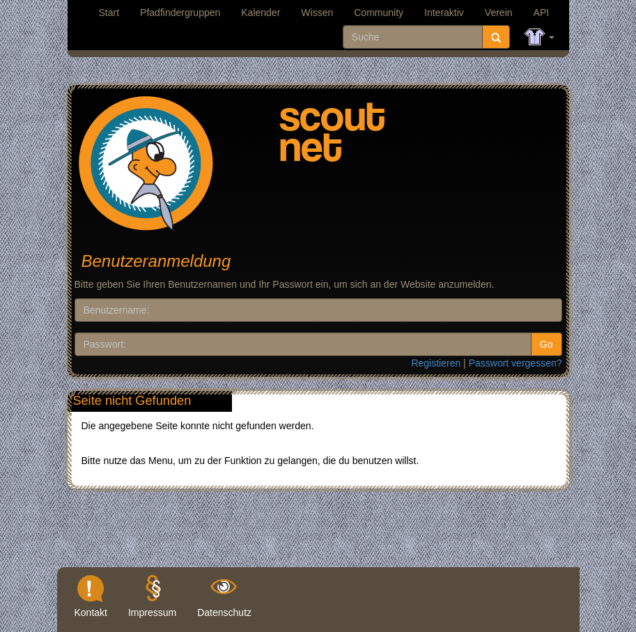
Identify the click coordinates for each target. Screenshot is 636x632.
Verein (499, 12)
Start (109, 12)
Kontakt (91, 612)
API (542, 12)
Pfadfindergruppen (180, 12)
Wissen (317, 12)
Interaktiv (444, 12)
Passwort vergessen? (515, 363)
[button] (539, 37)
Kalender (260, 12)
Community (378, 12)
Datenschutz (224, 612)
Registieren (435, 363)
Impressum (152, 612)
